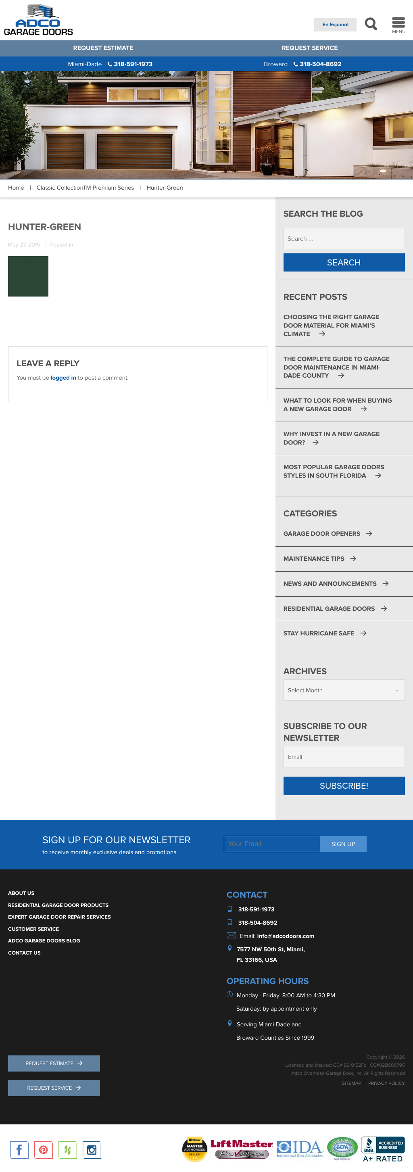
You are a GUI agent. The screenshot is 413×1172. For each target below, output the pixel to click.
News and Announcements (330, 584)
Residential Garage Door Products (58, 906)
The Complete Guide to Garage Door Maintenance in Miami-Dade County (337, 367)
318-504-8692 (303, 64)
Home (16, 188)
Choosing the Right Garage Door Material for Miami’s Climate (332, 326)
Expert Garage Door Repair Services (59, 917)
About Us (21, 893)
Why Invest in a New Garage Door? (332, 438)
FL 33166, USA (257, 960)
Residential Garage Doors (329, 609)
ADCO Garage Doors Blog (44, 941)
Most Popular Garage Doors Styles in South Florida (334, 472)
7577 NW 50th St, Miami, (271, 950)
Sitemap (351, 1084)
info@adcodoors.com (286, 936)
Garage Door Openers (322, 534)
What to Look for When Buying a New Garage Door (338, 405)
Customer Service (33, 929)
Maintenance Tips (314, 559)
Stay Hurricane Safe (319, 634)
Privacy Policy (386, 1084)
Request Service (310, 48)
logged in (63, 378)
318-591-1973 (110, 64)
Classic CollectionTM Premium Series (85, 188)
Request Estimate (103, 48)
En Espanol (335, 24)
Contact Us (24, 953)
